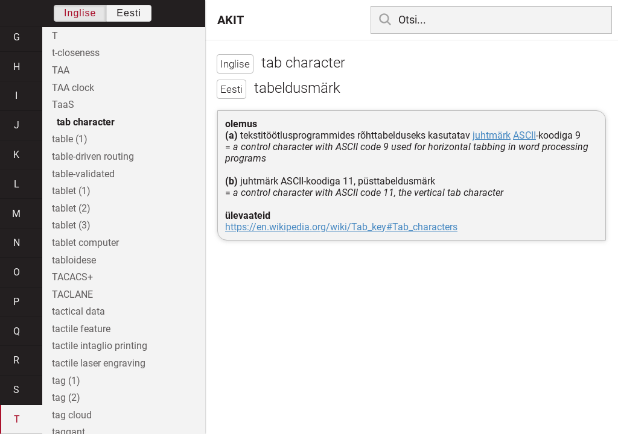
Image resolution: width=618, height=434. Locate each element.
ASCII (524, 135)
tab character (86, 122)
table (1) (70, 139)
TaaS (63, 104)
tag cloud (72, 415)
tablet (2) (71, 208)
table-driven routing (93, 156)
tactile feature (81, 329)
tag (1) (66, 380)
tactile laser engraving (98, 363)
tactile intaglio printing (99, 345)
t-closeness (76, 52)
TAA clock (73, 87)
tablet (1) (71, 191)
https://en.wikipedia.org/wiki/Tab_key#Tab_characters (341, 227)
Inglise (80, 13)
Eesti (128, 13)
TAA (60, 70)
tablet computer (85, 242)
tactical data (78, 311)
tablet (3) (71, 225)
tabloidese (74, 260)
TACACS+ (72, 277)
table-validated (83, 174)
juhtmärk (492, 135)
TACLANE (72, 294)
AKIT (230, 20)
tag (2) (66, 397)
